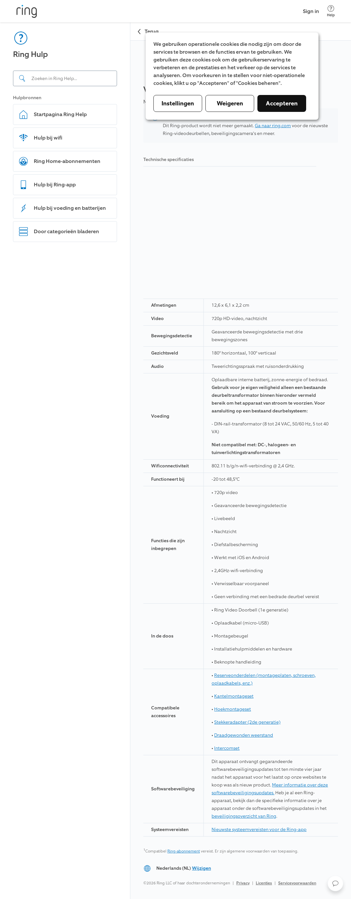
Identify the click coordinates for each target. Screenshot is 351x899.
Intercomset (227, 748)
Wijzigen (201, 868)
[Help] (331, 11)
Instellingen (178, 103)
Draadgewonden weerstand (243, 735)
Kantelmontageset (234, 696)
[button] (335, 883)
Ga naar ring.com (273, 126)
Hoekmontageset (232, 709)
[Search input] (65, 78)
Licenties (264, 883)
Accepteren (282, 103)
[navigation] (65, 460)
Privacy (243, 883)
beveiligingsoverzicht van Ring (244, 816)
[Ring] (26, 11)
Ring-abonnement (183, 851)
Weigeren (230, 103)
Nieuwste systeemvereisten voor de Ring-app (259, 829)
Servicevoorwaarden (297, 883)
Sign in (311, 11)
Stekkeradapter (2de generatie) (247, 722)
